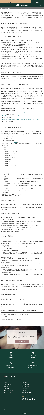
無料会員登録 (22, 341)
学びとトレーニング (8, 407)
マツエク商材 (6, 388)
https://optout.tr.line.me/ (8, 122)
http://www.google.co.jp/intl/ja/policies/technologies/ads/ (15, 112)
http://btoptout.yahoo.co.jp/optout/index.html (12, 115)
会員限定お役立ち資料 (8, 405)
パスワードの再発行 (26, 384)
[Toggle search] (40, 5)
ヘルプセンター (25, 386)
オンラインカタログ (8, 390)
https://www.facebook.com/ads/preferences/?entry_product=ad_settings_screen (20, 119)
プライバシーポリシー (8, 384)
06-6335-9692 (11, 367)
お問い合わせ (24, 390)
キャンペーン (6, 409)
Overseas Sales (7, 392)
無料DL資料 (6, 403)
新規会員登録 (24, 382)
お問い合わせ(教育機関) (26, 392)
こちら (20, 12)
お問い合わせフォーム (33, 367)
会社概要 (5, 382)
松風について (6, 399)
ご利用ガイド (6, 401)
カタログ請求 (24, 388)
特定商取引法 (6, 386)
